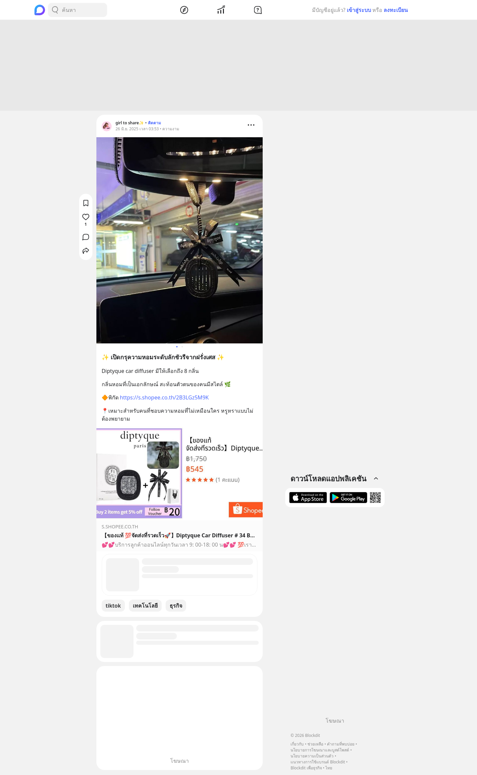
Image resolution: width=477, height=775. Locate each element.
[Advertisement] (238, 66)
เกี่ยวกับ (297, 744)
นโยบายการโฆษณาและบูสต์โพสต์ (320, 750)
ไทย (328, 768)
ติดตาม (154, 124)
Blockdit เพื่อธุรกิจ (306, 768)
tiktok (113, 606)
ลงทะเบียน (396, 10)
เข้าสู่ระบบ (359, 10)
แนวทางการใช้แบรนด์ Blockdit (318, 762)
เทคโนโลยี (145, 606)
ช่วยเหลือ (315, 744)
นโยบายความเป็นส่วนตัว (312, 756)
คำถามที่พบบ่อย (340, 744)
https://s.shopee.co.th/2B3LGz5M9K (164, 398)
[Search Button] (55, 10)
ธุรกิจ (176, 606)
